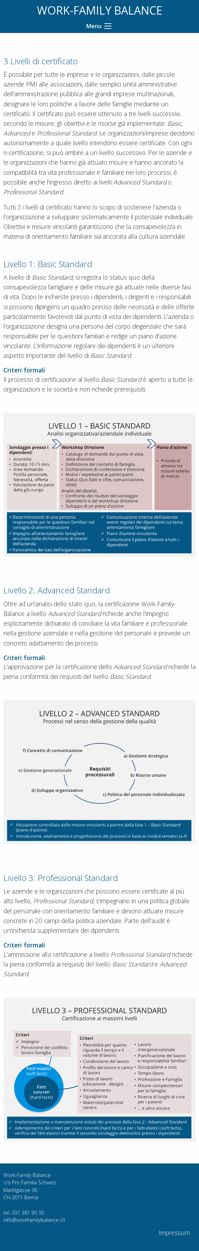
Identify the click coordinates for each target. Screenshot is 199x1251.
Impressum (174, 1232)
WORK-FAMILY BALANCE (99, 10)
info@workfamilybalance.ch (34, 1220)
